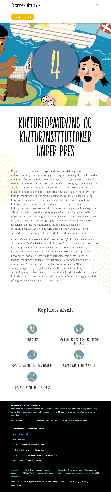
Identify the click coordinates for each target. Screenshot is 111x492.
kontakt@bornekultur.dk (22, 434)
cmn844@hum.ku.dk (33, 460)
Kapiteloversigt (22, 16)
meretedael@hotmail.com (33, 444)
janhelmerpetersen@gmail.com (44, 455)
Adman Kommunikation (20, 469)
